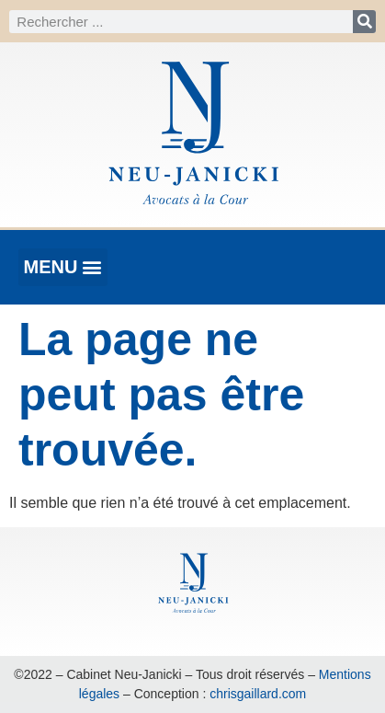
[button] (63, 267)
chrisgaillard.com (257, 693)
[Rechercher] (364, 21)
